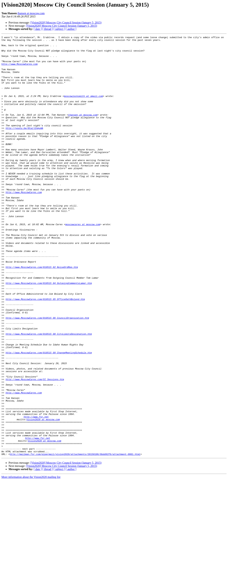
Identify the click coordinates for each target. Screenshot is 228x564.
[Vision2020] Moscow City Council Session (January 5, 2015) (66, 22)
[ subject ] (59, 28)
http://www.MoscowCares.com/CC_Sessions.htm (35, 448)
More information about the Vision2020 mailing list (30, 560)
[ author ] (71, 28)
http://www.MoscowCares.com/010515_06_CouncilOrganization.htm (47, 374)
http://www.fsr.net (36, 493)
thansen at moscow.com (31, 13)
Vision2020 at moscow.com (43, 496)
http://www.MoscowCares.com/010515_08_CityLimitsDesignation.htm (49, 393)
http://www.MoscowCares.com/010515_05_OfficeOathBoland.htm (45, 352)
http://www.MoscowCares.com (19, 69)
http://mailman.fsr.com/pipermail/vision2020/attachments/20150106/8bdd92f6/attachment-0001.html (75, 538)
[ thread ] (47, 28)
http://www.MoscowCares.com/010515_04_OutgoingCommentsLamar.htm (49, 332)
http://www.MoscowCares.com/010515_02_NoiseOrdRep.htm (42, 313)
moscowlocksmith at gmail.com (83, 108)
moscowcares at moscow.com (82, 262)
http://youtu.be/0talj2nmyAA (24, 146)
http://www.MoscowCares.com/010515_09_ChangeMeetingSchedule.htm (49, 416)
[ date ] (38, 28)
